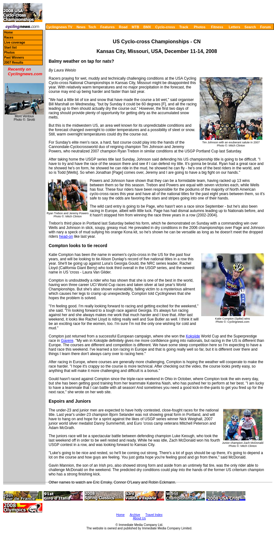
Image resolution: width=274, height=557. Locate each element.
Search (250, 27)
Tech (92, 27)
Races (8, 37)
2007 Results (13, 62)
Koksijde (193, 336)
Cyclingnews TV (59, 27)
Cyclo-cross (165, 27)
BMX (147, 27)
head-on (66, 236)
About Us (139, 518)
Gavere (67, 340)
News (81, 27)
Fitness (217, 27)
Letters (234, 27)
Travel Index (154, 515)
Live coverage (14, 42)
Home (8, 32)
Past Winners (14, 57)
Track (183, 27)
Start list (10, 47)
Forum (265, 27)
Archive (135, 515)
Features (107, 27)
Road (123, 27)
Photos (199, 27)
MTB (135, 27)
